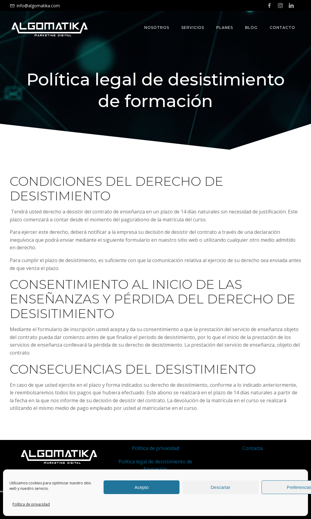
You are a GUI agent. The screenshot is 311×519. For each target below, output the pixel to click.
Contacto (282, 27)
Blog (251, 27)
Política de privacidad (31, 504)
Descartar (220, 487)
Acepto (142, 487)
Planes (224, 27)
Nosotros (156, 27)
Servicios (192, 27)
